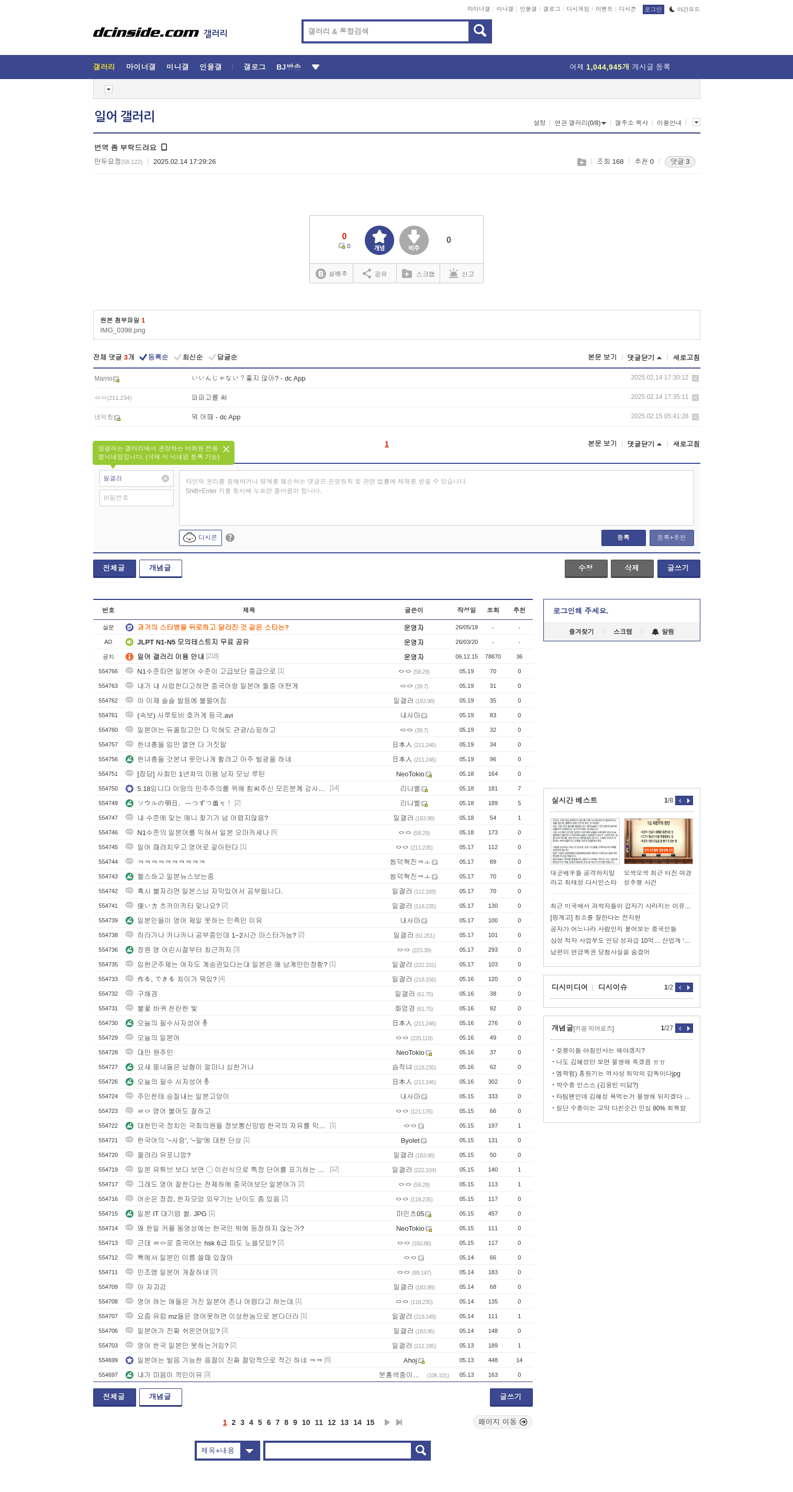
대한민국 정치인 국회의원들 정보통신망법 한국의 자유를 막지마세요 (227, 1126)
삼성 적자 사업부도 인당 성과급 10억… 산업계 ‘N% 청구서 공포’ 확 (622, 940)
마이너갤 (478, 9)
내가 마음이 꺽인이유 (164, 1375)
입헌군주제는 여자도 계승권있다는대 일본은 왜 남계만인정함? (226, 964)
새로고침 (686, 358)
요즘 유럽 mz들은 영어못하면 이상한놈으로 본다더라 (212, 1316)
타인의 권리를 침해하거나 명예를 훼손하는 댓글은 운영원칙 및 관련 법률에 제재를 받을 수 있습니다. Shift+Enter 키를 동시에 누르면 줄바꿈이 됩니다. (327, 486)
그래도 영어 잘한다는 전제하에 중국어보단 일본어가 (211, 1184)
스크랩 (581, 162)
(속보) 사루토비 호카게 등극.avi (179, 715)
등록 (623, 537)
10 (306, 1422)
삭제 (695, 378)
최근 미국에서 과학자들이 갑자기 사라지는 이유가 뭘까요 (622, 906)
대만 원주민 (149, 1052)
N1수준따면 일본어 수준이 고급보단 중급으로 (201, 671)
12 (332, 1422)
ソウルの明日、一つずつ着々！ (179, 803)
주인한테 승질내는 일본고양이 (177, 1096)
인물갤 (528, 9)
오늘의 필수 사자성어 (164, 1082)
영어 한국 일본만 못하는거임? (177, 1346)
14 (357, 1422)
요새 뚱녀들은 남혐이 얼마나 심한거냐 (189, 1067)
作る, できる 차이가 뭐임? (171, 979)
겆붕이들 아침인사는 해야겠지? (600, 1050)
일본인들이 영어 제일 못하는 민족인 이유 (194, 921)
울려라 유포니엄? (158, 1155)
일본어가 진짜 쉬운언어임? (172, 1331)
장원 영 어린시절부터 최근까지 (178, 950)
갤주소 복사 (631, 123)
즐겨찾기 (581, 632)
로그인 (653, 9)
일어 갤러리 (124, 116)
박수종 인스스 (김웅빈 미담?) (597, 1085)
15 (370, 1422)
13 (345, 1422)
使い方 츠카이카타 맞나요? (172, 906)
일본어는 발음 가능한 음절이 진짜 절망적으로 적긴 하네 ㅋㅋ (224, 1360)
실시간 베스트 (575, 800)
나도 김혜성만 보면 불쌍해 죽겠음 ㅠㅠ (611, 1062)
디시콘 (627, 9)
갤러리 (104, 67)
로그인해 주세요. (581, 611)
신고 (461, 273)
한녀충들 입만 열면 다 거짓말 (176, 745)
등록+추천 (671, 537)
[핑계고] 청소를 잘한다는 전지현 (596, 917)
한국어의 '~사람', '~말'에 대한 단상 (183, 1140)
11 (319, 1422)
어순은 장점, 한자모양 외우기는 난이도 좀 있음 (203, 1199)
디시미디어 (570, 987)
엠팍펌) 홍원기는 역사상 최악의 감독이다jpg (618, 1073)
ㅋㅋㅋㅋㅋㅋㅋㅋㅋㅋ (165, 862)
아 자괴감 (146, 1287)
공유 (375, 273)
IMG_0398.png (123, 330)
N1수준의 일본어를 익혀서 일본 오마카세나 (197, 833)
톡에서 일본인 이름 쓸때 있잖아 (179, 1258)
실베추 (331, 274)
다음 (387, 1422)
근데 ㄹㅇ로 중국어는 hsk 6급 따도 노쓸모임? (200, 1243)
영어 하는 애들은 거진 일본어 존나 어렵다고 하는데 (209, 1302)
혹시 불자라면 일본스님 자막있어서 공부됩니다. (204, 891)
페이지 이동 (503, 1422)
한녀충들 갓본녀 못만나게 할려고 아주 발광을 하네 (209, 759)
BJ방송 (288, 67)
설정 (539, 123)
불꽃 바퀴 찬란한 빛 (161, 1008)
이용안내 (669, 123)
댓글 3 (680, 161)
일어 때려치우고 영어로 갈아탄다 (182, 847)
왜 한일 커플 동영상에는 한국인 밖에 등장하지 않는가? (215, 1228)
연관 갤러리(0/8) (580, 123)
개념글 (160, 568)
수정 (585, 568)
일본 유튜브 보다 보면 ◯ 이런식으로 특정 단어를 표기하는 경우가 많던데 (227, 1170)
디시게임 (577, 9)
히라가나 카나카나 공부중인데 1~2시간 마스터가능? (211, 935)
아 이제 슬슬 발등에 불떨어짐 (176, 701)
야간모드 (684, 9)
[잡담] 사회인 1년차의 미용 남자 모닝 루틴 (195, 774)
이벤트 (604, 9)
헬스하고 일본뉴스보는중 (170, 877)
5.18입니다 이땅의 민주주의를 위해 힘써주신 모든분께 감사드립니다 (227, 789)
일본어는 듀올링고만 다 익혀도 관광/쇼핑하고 (201, 730)
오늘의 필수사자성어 (163, 1023)
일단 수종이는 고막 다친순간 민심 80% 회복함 (621, 1108)
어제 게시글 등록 (620, 67)
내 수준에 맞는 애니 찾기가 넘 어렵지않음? (197, 818)
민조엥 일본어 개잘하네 (167, 1272)
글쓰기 (678, 568)
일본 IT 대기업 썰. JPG (166, 1214)
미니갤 (504, 9)
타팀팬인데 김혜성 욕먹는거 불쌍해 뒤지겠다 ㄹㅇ (624, 1096)
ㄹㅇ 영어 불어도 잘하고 (168, 1111)
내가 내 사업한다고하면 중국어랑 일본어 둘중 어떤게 (212, 686)
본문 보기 (602, 357)
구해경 (142, 994)
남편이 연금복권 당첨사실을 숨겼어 (600, 952)
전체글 (114, 568)
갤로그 (552, 9)
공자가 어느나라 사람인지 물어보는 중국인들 (614, 929)
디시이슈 (613, 987)
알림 (663, 632)
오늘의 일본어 (153, 1038)
